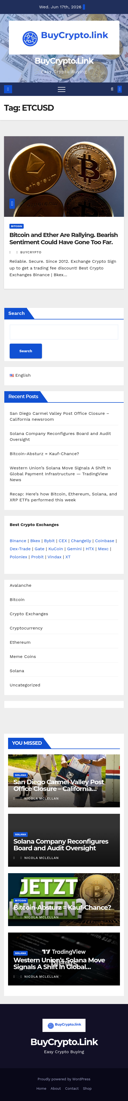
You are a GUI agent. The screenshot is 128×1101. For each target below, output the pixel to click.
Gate (39, 548)
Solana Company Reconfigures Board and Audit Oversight (60, 844)
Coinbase (104, 540)
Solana (17, 670)
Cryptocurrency (26, 628)
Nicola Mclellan (39, 798)
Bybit (49, 540)
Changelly (81, 540)
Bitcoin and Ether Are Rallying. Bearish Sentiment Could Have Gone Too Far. (63, 238)
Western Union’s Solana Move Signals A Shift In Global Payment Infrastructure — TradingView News (60, 473)
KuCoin (55, 548)
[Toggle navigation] (61, 89)
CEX (63, 540)
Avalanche (20, 585)
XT (67, 556)
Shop (87, 1088)
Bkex (35, 540)
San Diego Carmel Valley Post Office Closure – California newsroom (58, 788)
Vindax (55, 556)
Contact (72, 1088)
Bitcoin (16, 226)
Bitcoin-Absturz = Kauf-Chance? (44, 453)
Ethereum (20, 642)
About (56, 1088)
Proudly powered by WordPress (64, 1079)
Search (16, 313)
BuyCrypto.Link (64, 61)
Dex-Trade (20, 548)
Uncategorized (25, 685)
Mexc (103, 548)
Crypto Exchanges (29, 613)
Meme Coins (23, 656)
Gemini (74, 548)
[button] (112, 89)
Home (41, 1088)
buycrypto (28, 252)
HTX (90, 548)
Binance (18, 540)
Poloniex (18, 556)
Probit (37, 556)
